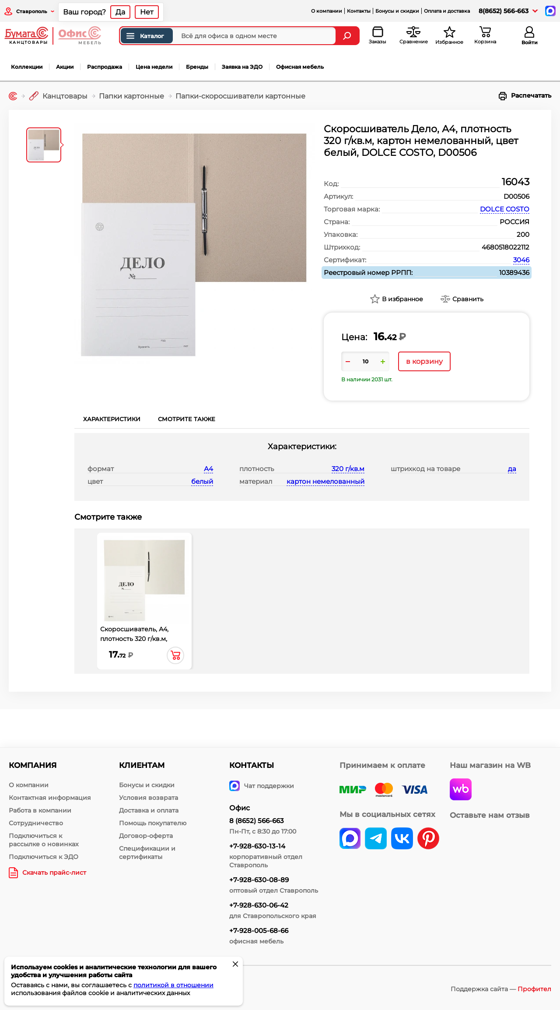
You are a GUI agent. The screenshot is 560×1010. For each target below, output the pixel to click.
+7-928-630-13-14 (257, 846)
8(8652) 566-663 (503, 11)
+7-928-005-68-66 (258, 930)
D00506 (516, 196)
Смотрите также (186, 418)
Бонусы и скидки (397, 11)
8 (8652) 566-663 (256, 820)
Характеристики (111, 418)
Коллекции (26, 66)
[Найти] (348, 35)
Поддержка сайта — (501, 989)
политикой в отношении (173, 985)
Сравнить (467, 299)
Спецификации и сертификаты (147, 853)
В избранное (402, 299)
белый (202, 481)
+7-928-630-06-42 (258, 905)
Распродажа (104, 66)
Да (120, 12)
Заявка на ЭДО (242, 66)
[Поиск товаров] (227, 35)
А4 (208, 469)
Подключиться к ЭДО (43, 857)
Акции (65, 66)
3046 (521, 260)
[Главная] (13, 96)
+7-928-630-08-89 (259, 880)
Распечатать (525, 95)
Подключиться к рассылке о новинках (44, 840)
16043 (515, 182)
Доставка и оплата (148, 810)
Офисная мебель (300, 66)
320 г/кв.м (348, 469)
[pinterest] (428, 839)
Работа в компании (40, 810)
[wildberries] (461, 790)
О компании (326, 11)
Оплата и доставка (447, 11)
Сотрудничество (36, 823)
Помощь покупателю (152, 823)
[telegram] (376, 839)
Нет (147, 12)
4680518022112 (505, 247)
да (512, 469)
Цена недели (154, 66)
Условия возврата (148, 798)
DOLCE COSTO (504, 209)
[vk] (350, 839)
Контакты (359, 11)
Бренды (197, 66)
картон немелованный (325, 481)
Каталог (144, 36)
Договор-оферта (146, 836)
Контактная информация (50, 798)
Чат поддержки (261, 786)
